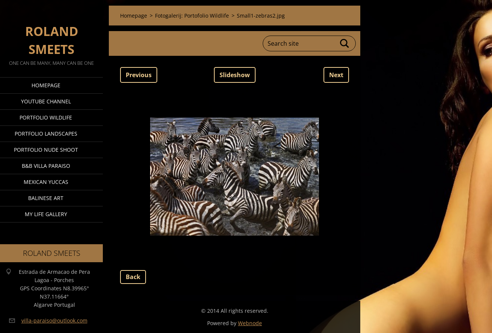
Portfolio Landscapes (46, 133)
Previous (139, 75)
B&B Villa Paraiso (46, 165)
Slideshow (235, 75)
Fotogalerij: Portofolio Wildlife (192, 15)
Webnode (250, 323)
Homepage (46, 85)
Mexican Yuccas (46, 181)
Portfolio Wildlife (46, 117)
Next (336, 75)
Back (133, 277)
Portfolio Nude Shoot (46, 149)
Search (345, 43)
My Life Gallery (46, 214)
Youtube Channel (46, 101)
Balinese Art (45, 198)
